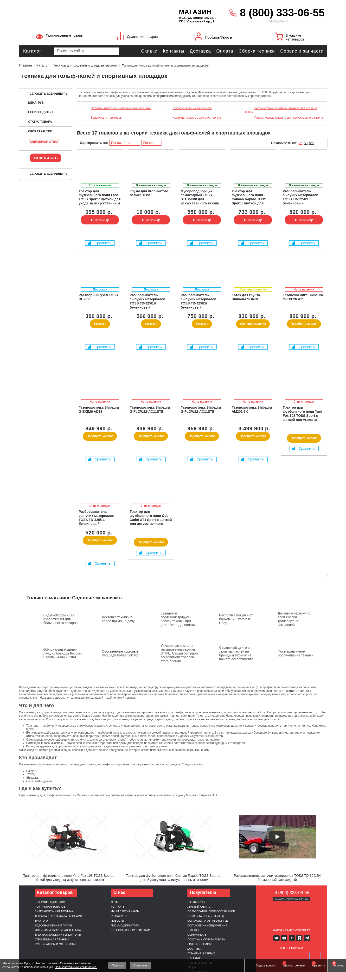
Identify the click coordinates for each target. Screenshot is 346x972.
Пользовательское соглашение (211, 911)
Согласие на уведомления (207, 925)
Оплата (224, 51)
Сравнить (99, 243)
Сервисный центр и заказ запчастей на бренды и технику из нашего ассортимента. (236, 653)
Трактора (41, 920)
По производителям (50, 902)
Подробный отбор (44, 141)
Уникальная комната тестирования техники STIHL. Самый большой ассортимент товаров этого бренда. (179, 653)
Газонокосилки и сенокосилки (192, 108)
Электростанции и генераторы (58, 934)
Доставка (200, 51)
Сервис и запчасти (302, 51)
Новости (117, 920)
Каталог (32, 51)
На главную (196, 902)
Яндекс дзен (291, 938)
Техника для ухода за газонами (58, 916)
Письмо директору (125, 925)
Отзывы (193, 930)
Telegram (306, 938)
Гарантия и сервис (201, 953)
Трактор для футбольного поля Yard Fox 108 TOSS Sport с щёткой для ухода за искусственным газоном (68, 878)
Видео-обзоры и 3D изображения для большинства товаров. (60, 619)
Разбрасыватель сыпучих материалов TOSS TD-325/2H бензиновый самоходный (277, 878)
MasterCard (280, 955)
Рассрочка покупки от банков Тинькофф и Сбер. (236, 619)
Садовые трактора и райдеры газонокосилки (121, 108)
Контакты (173, 51)
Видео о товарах (199, 944)
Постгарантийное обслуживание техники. (296, 653)
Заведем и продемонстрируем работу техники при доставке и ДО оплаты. (178, 619)
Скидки (149, 51)
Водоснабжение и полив (53, 925)
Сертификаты (197, 934)
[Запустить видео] (69, 837)
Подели (297, 955)
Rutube (299, 938)
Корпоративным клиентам (130, 930)
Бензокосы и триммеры (106, 117)
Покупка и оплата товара (206, 939)
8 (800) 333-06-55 (282, 13)
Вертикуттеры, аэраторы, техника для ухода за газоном (280, 110)
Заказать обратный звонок (291, 899)
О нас (115, 902)
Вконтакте (278, 938)
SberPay (314, 955)
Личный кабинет (199, 906)
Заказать (100, 323)
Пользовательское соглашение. (76, 967)
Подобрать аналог (304, 323)
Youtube (285, 938)
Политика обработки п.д (205, 916)
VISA (268, 955)
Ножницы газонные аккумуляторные (197, 117)
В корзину (100, 220)
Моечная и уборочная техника (58, 930)
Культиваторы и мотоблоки (55, 944)
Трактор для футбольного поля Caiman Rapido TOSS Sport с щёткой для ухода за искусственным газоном (173, 878)
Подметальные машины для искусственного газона (288, 117)
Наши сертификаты (125, 911)
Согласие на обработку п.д (207, 920)
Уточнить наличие (253, 323)
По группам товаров (50, 906)
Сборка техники (257, 51)
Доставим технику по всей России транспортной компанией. (294, 619)
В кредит (193, 958)
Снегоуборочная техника (54, 911)
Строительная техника (52, 939)
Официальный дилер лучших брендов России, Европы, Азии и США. (62, 653)
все (311, 143)
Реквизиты (119, 916)
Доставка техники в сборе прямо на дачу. (118, 619)
